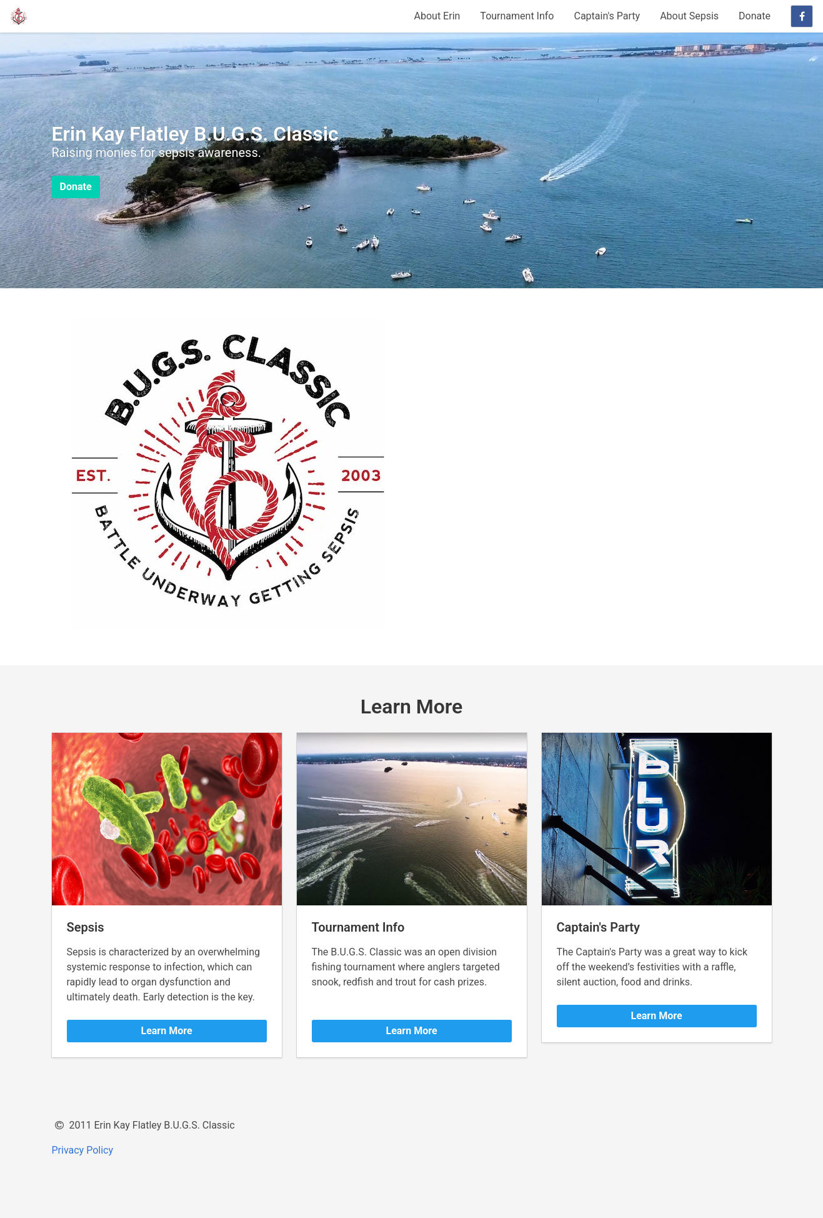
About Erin (437, 16)
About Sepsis (689, 16)
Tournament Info (517, 16)
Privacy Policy (83, 1150)
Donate (755, 16)
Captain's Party (607, 16)
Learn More (166, 1031)
